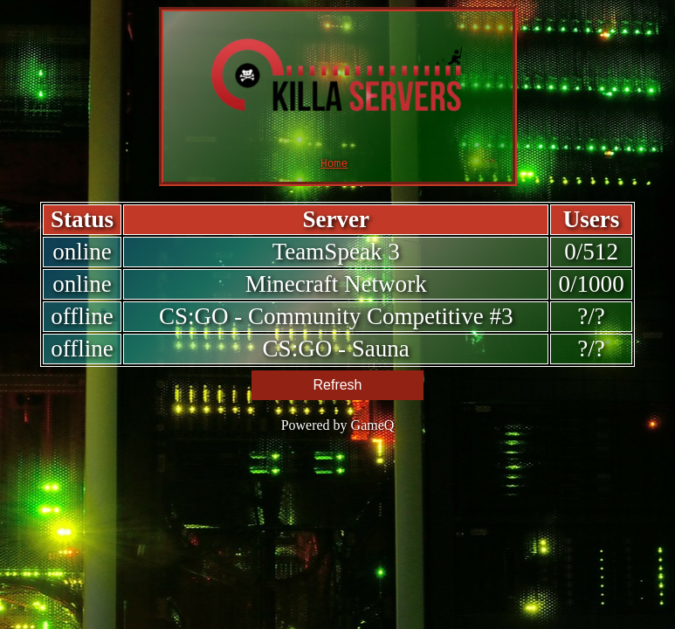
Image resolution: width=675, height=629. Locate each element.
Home (334, 165)
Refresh (337, 387)
